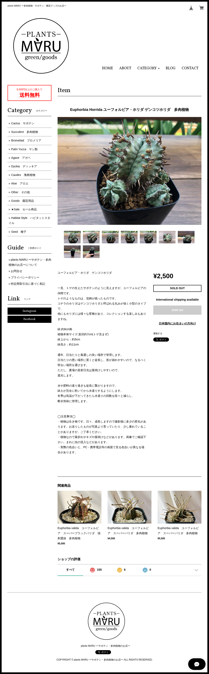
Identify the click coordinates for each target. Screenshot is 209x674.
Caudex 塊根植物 (23, 174)
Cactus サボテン (22, 123)
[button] (148, 68)
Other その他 (20, 192)
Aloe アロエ (19, 183)
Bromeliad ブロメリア (26, 140)
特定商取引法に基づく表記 (28, 283)
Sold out (177, 310)
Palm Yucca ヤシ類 (24, 149)
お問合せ (16, 271)
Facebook (29, 319)
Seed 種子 (19, 231)
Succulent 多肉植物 (24, 131)
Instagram (29, 311)
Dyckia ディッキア (24, 166)
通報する (157, 333)
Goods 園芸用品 (22, 200)
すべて (70, 569)
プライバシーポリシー (25, 277)
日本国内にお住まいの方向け (177, 323)
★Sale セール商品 (24, 209)
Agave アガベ (21, 157)
